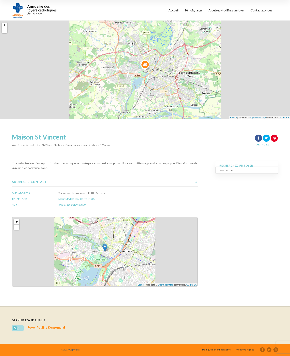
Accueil (173, 10)
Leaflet (233, 117)
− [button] (5, 30)
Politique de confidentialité (216, 349)
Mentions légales (245, 349)
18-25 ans (47, 144)
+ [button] (5, 25)
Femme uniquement (76, 144)
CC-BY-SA (284, 117)
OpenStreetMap (258, 117)
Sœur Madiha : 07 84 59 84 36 (76, 198)
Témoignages (193, 10)
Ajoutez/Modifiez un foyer (227, 10)
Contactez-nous (261, 10)
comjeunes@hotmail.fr (72, 204)
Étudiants (59, 144)
